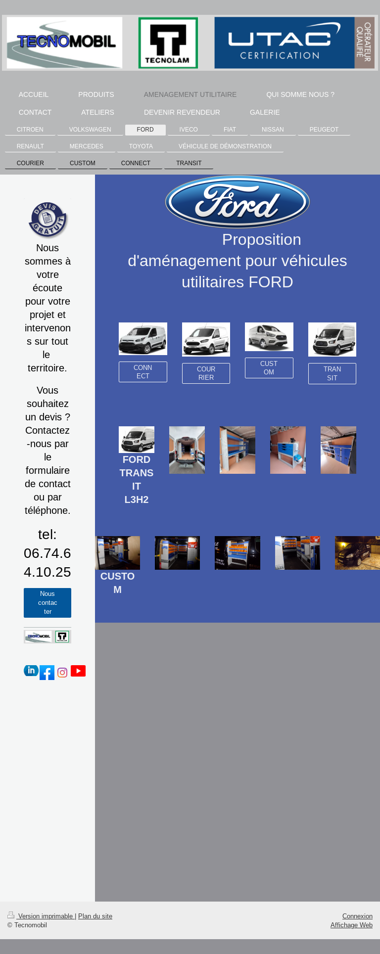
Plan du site (95, 916)
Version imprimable (41, 916)
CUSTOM (269, 368)
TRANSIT (332, 373)
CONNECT (143, 371)
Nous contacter (47, 602)
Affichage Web (352, 925)
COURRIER (206, 373)
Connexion (357, 916)
